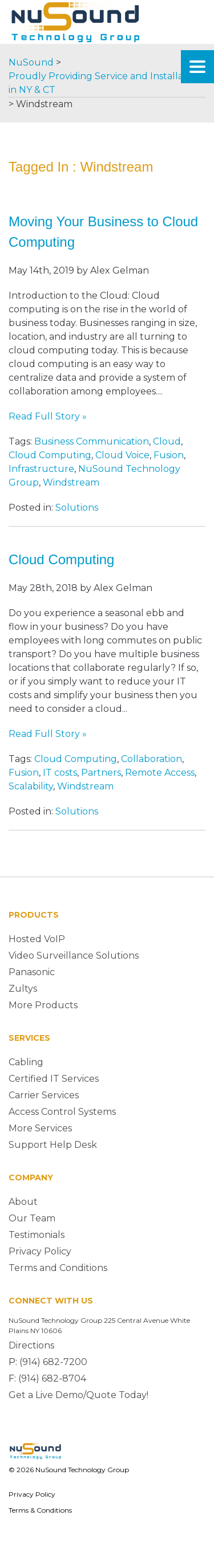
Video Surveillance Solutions (74, 955)
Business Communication (91, 441)
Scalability (31, 786)
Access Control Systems (62, 1111)
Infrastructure (41, 468)
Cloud (167, 441)
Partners (101, 772)
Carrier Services (44, 1095)
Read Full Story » (48, 416)
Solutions (76, 507)
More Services (40, 1128)
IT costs (60, 772)
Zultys (23, 988)
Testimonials (36, 1234)
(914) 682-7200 (53, 1361)
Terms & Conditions (40, 1510)
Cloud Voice (122, 455)
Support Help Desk (53, 1144)
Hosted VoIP (37, 939)
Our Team (32, 1218)
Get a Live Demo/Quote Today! (78, 1395)
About (23, 1201)
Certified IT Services (54, 1078)
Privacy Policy (40, 1251)
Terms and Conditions (58, 1267)
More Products (43, 1005)
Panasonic (32, 972)
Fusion (169, 455)
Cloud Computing (50, 455)
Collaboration (151, 758)
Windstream (71, 482)
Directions (31, 1345)
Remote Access (160, 772)
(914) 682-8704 (52, 1378)
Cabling (26, 1062)
